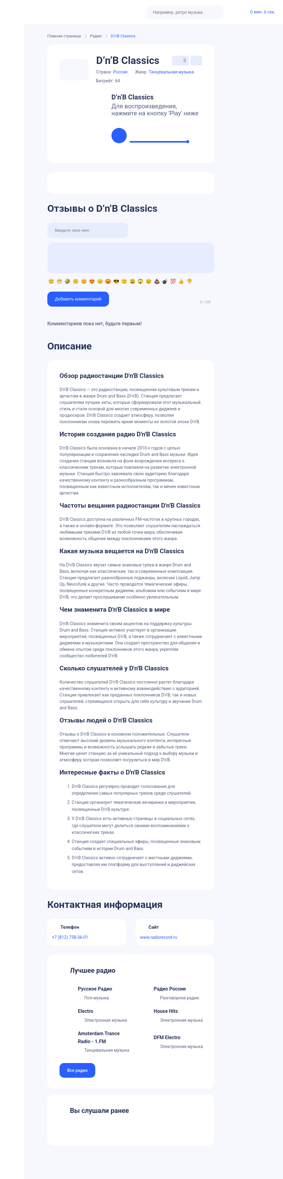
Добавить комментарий (78, 299)
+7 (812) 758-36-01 (70, 937)
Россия (120, 71)
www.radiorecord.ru (158, 937)
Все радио (77, 1070)
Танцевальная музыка (171, 71)
